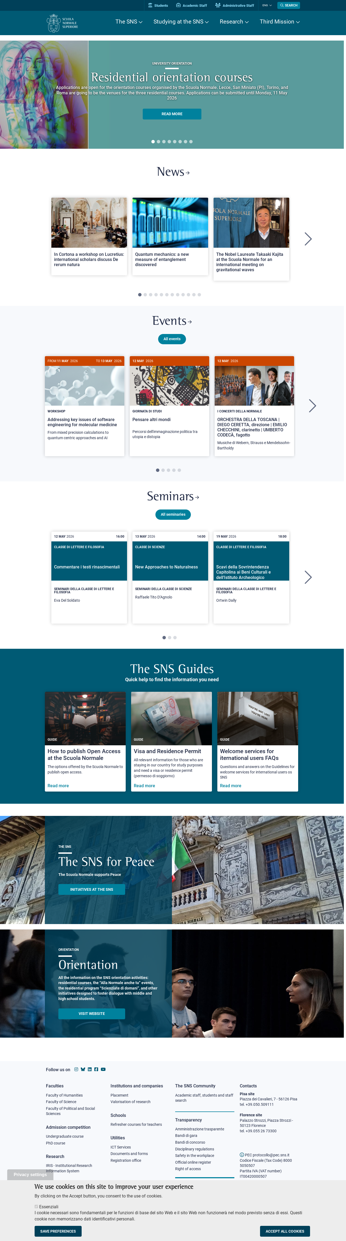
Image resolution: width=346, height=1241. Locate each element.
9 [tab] (183, 295)
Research (231, 21)
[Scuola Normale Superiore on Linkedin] (90, 1069)
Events (172, 322)
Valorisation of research (131, 1102)
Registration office (126, 1160)
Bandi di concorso (190, 1142)
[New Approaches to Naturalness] (170, 576)
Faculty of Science (61, 1102)
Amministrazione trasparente (199, 1129)
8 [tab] (191, 142)
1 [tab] (153, 142)
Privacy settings (30, 1174)
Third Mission (277, 21)
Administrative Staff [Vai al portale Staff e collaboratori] (234, 6)
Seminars (173, 497)
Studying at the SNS (178, 21)
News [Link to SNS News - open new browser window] (173, 173)
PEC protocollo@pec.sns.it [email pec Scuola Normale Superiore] (265, 1155)
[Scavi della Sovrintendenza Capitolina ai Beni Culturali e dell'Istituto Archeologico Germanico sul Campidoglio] (251, 578)
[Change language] (270, 5)
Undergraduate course (65, 1136)
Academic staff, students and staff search (204, 1098)
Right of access (188, 1169)
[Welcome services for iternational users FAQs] (257, 742)
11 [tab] (194, 295)
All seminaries (173, 514)
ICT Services (121, 1147)
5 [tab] (174, 142)
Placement (119, 1095)
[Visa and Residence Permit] (171, 742)
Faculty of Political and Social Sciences (70, 1111)
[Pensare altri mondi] (169, 400)
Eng (265, 5)
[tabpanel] (172, 95)
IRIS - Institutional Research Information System (69, 1168)
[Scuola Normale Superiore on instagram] (76, 1069)
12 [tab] (199, 295)
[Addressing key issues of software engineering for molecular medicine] (84, 401)
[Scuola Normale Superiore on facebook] (96, 1069)
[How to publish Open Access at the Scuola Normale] (85, 742)
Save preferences (58, 1231)
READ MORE (172, 114)
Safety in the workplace (194, 1155)
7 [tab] (185, 142)
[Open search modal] (288, 5)
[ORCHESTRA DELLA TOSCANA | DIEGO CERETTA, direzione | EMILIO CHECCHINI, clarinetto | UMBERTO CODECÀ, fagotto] (254, 406)
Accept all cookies (285, 1231)
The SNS (126, 21)
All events (172, 339)
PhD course (55, 1143)
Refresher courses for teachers (136, 1124)
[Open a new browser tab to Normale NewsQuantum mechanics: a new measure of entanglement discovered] (170, 236)
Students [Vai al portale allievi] (158, 6)
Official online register (193, 1162)
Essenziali (48, 1206)
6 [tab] (180, 142)
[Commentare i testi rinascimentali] (89, 578)
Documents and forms (129, 1153)
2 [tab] (158, 142)
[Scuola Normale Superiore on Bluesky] (83, 1069)
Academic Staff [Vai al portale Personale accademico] (191, 6)
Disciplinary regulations (194, 1149)
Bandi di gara (186, 1135)
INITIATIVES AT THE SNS (91, 890)
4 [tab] (169, 142)
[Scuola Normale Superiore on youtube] (103, 1069)
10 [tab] (188, 295)
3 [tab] (164, 142)
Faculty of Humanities (64, 1095)
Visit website (92, 1014)
